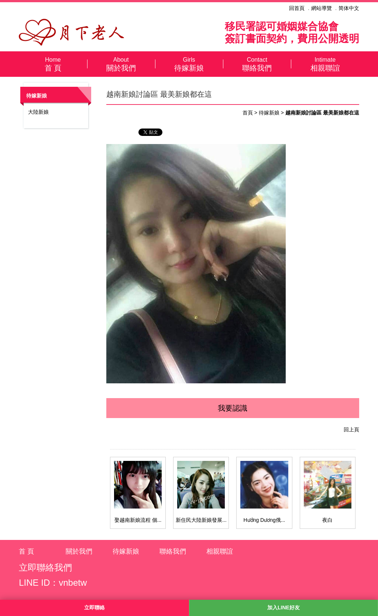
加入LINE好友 (283, 607)
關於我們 (121, 63)
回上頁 (351, 429)
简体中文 (349, 8)
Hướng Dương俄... (264, 520)
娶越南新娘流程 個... (138, 520)
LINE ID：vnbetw (53, 583)
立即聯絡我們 (45, 567)
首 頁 (53, 63)
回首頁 (297, 8)
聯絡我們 (257, 63)
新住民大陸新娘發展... (201, 520)
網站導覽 (321, 8)
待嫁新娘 (189, 63)
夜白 (327, 520)
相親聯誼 (325, 63)
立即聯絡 (94, 607)
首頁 (248, 113)
